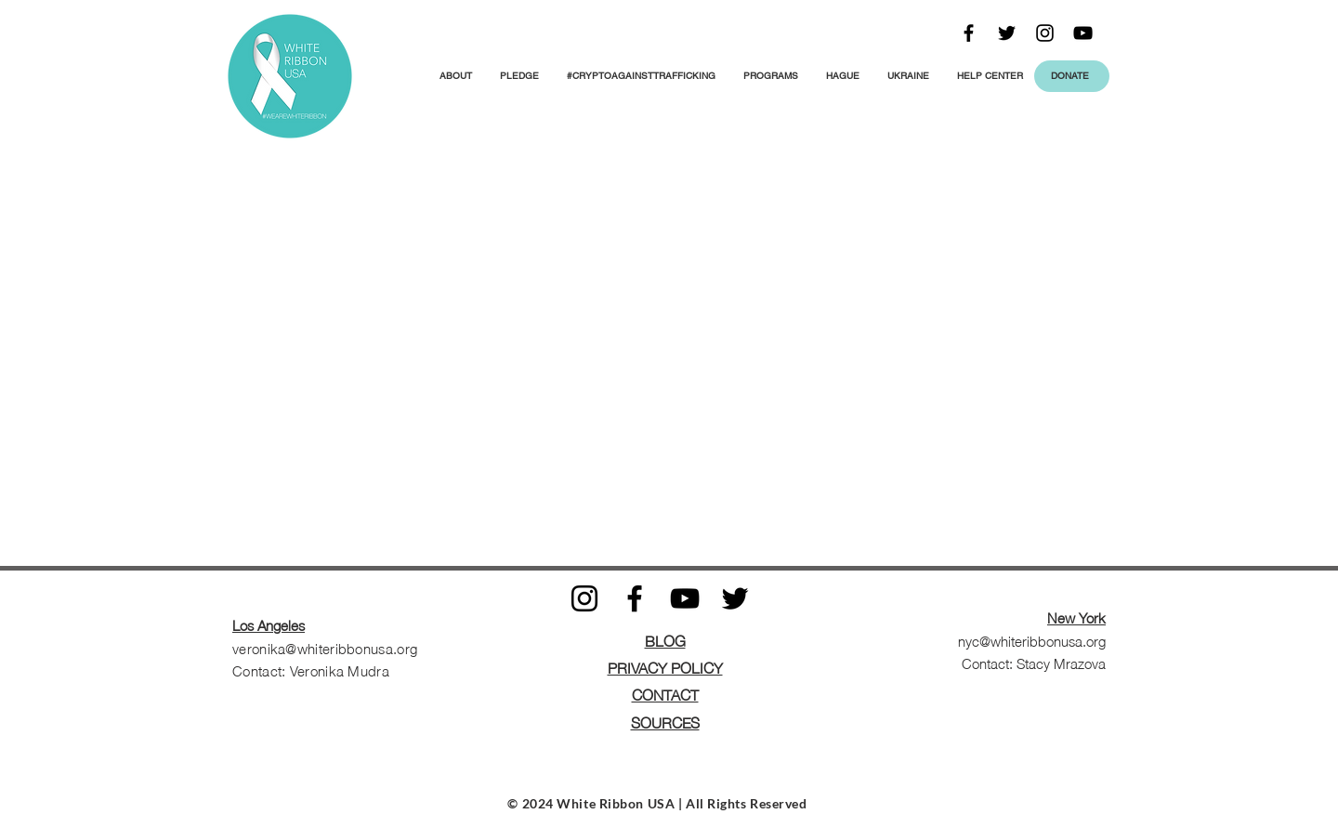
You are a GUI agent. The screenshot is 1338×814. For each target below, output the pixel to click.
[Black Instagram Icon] (1044, 33)
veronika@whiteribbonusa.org (324, 648)
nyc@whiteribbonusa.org (1032, 640)
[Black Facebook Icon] (968, 33)
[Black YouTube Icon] (1083, 33)
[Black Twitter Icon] (1006, 33)
